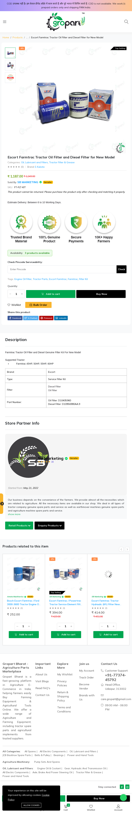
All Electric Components (53, 751)
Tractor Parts (40, 279)
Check (121, 269)
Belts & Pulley (42, 755)
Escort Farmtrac (58, 279)
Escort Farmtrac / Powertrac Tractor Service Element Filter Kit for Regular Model (66, 604)
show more (14, 514)
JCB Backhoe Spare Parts (17, 755)
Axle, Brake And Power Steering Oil (52, 772)
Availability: (16, 253)
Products (18, 37)
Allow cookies (31, 805)
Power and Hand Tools (80, 755)
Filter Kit (83, 279)
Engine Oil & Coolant (49, 768)
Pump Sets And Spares (47, 761)
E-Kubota (40, 166)
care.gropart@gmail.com (116, 699)
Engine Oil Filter (23, 279)
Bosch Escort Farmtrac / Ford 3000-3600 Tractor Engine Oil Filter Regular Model (23, 604)
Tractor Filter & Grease (62, 162)
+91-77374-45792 (116, 677)
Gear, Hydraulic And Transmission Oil (85, 768)
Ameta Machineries (15, 597)
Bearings (59, 755)
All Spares (30, 751)
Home (6, 37)
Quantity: (13, 286)
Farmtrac (73, 279)
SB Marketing (28, 182)
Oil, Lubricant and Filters (34, 162)
